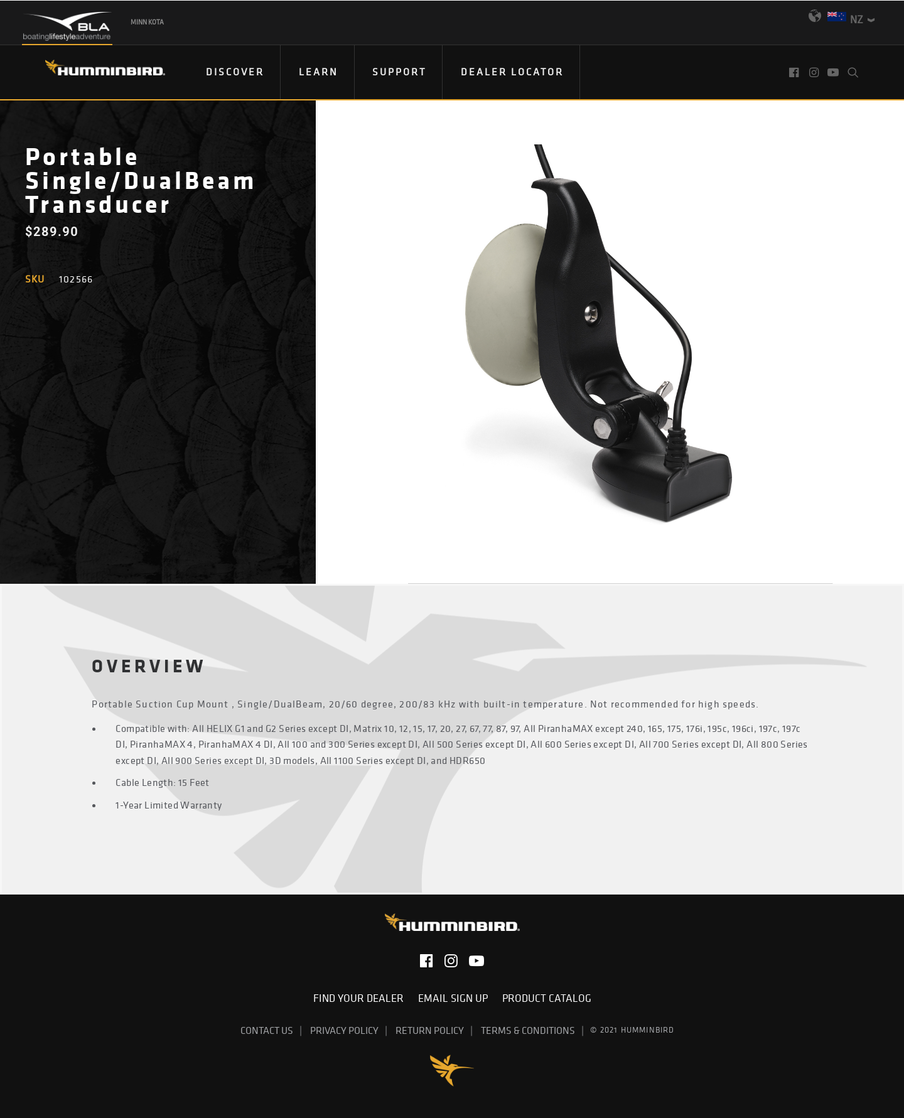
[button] (795, 72)
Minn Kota (147, 22)
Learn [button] (318, 71)
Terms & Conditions (528, 1030)
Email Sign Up (455, 998)
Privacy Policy (344, 1030)
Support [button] (399, 71)
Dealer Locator (512, 71)
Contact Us (266, 1030)
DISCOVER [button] (235, 71)
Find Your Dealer (361, 998)
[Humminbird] (94, 72)
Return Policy (430, 1030)
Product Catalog (546, 998)
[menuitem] (235, 72)
